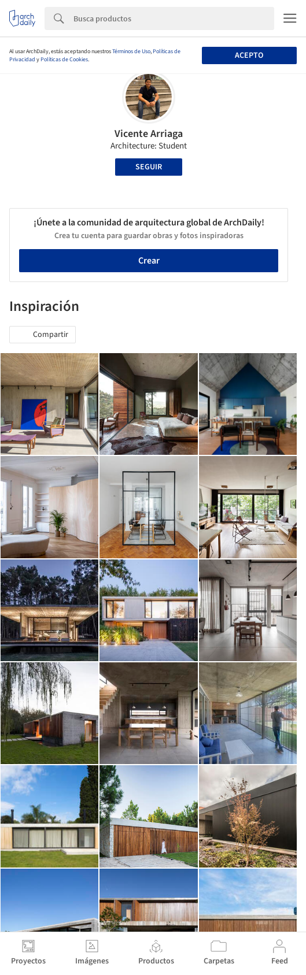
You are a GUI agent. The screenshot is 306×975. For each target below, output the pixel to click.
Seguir (148, 167)
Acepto (249, 55)
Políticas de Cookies (64, 59)
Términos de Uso (131, 51)
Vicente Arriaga (149, 134)
